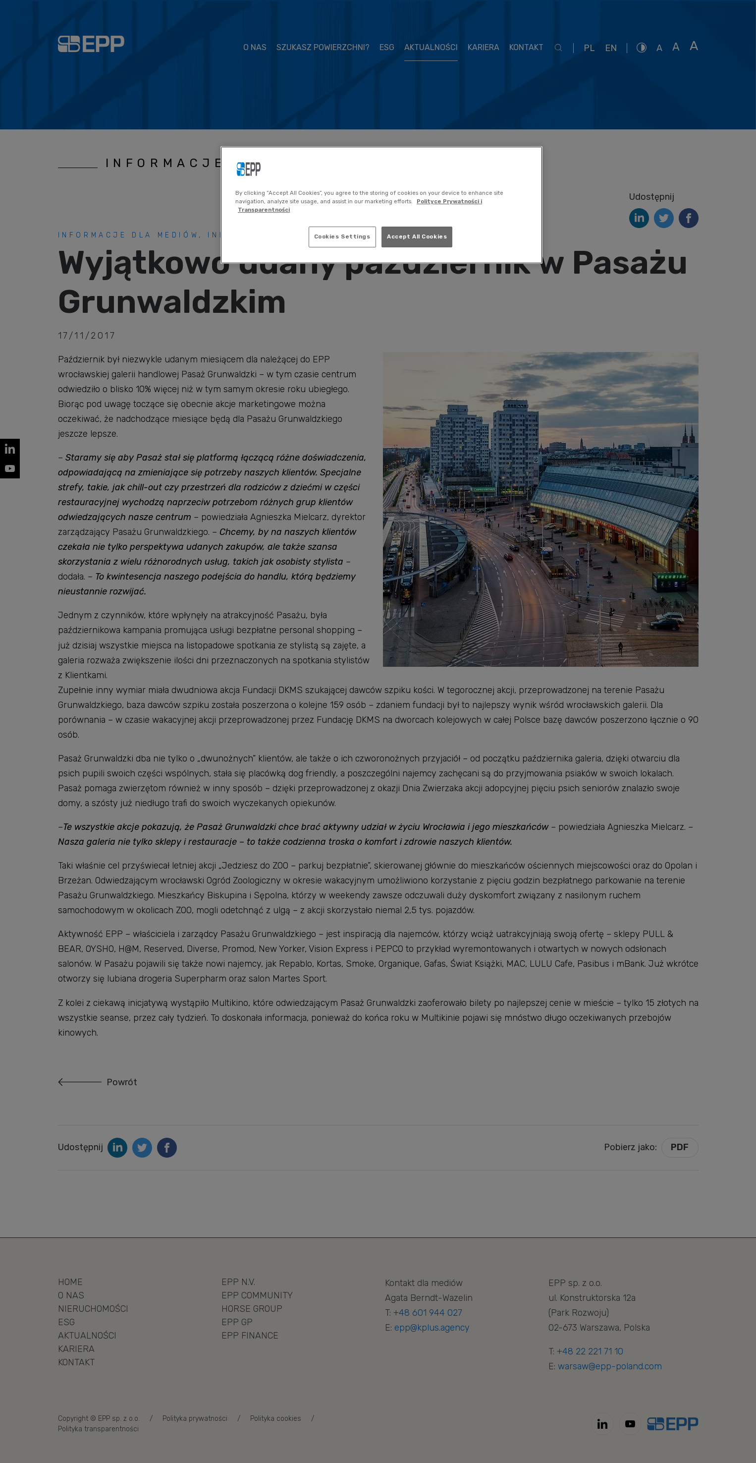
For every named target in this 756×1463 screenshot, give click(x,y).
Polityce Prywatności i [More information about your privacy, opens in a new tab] (449, 201)
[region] (381, 205)
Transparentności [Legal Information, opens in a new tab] (264, 209)
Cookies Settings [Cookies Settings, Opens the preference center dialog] (342, 236)
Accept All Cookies (417, 236)
